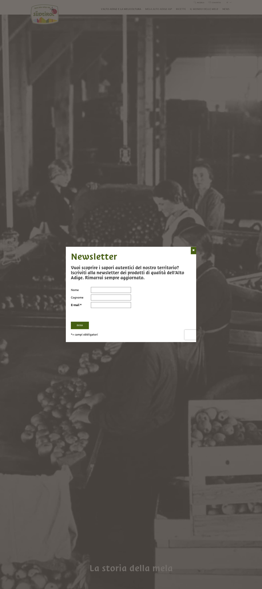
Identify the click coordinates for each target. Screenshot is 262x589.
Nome (75, 290)
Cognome (77, 297)
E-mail (75, 305)
